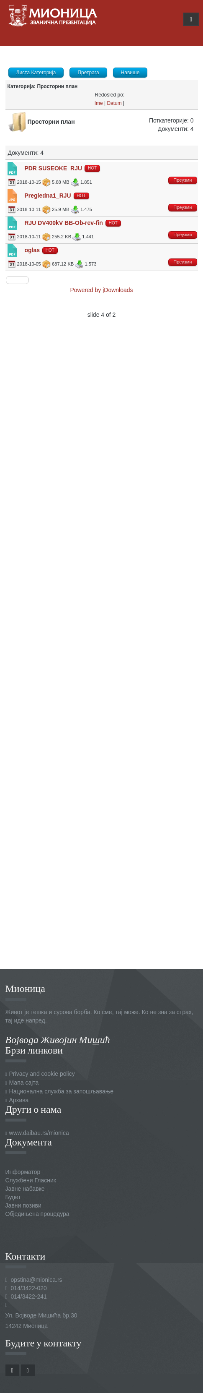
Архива (19, 1100)
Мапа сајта (24, 1082)
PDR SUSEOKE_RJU (53, 168)
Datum (114, 103)
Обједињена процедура (37, 1213)
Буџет (13, 1197)
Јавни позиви (23, 1205)
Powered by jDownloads (101, 290)
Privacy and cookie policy (42, 1073)
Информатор (23, 1172)
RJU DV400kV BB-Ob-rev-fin (63, 222)
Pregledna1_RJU (47, 195)
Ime (99, 103)
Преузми (182, 180)
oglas (32, 250)
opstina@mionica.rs (36, 1279)
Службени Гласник (30, 1180)
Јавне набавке (25, 1188)
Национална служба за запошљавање (61, 1091)
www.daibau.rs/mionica (39, 1133)
